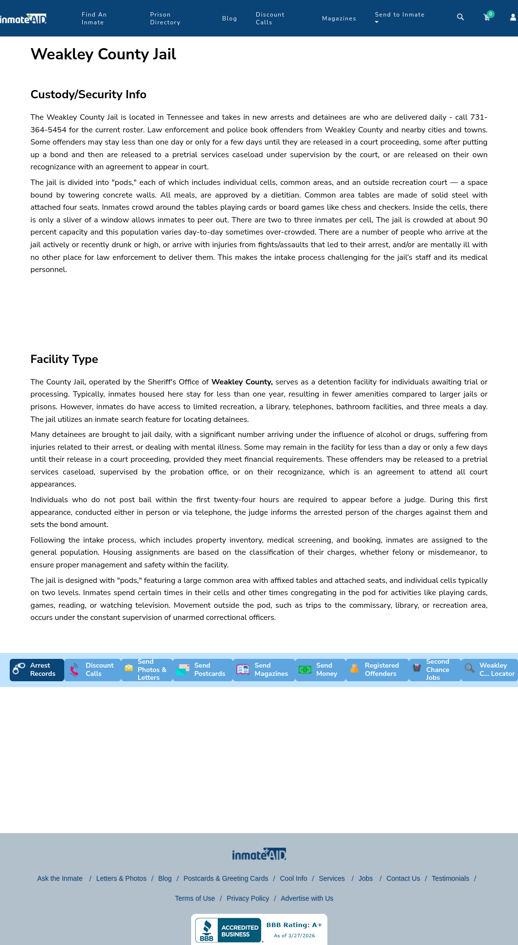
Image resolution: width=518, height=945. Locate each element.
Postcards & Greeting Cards (225, 878)
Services (333, 878)
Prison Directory (165, 18)
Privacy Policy (248, 898)
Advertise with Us (307, 898)
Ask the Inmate (60, 878)
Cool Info (293, 878)
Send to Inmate (400, 18)
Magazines (339, 18)
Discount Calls (270, 18)
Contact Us (403, 878)
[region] (206, 305)
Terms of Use (195, 898)
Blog (229, 18)
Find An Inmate (94, 18)
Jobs (366, 878)
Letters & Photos (121, 878)
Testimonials (450, 878)
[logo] (23, 34)
